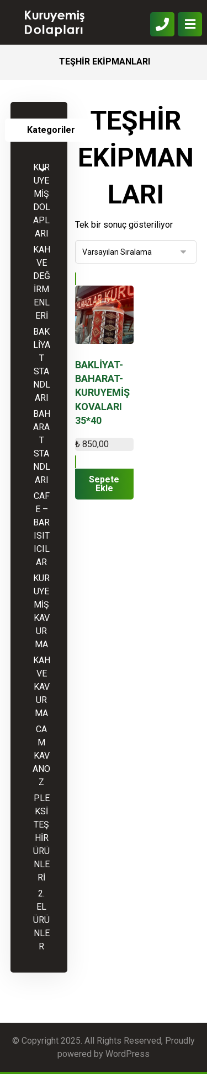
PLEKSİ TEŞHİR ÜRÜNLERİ (41, 838)
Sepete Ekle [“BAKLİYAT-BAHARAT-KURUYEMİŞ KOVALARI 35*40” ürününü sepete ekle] (104, 483)
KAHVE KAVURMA (41, 686)
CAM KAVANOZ (41, 755)
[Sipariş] (136, 252)
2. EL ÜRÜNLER (41, 920)
